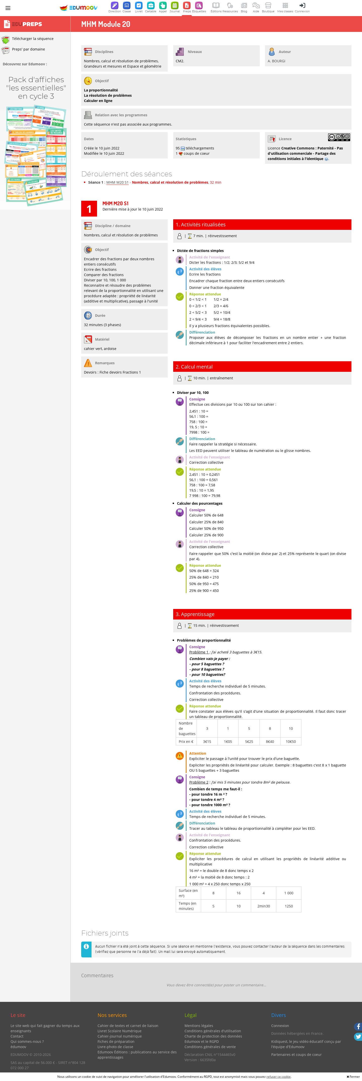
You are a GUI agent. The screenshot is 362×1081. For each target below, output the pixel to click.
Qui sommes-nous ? (27, 1041)
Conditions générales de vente (210, 1046)
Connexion (280, 1025)
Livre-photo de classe (115, 1046)
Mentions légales (199, 1025)
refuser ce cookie (278, 1076)
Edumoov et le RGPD (202, 1041)
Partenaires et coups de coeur (296, 1054)
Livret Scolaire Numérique (120, 1030)
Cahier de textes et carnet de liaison (128, 1025)
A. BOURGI (276, 61)
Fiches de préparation (116, 1041)
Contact (17, 1036)
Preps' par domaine (23, 50)
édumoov (18, 1046)
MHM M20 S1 (117, 182)
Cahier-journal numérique (120, 1036)
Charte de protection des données (213, 1036)
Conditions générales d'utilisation (213, 1030)
